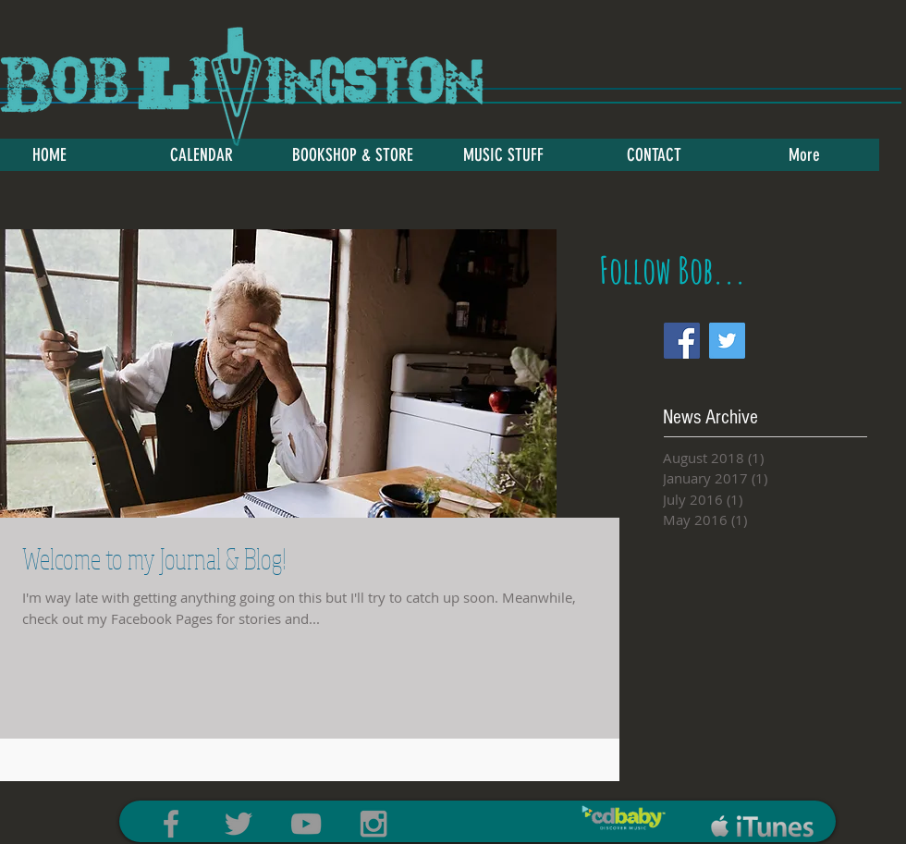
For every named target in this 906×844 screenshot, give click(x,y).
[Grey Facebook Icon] (171, 823)
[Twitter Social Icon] (727, 341)
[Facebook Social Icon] (682, 341)
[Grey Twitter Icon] (238, 823)
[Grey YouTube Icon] (306, 823)
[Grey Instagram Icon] (373, 823)
